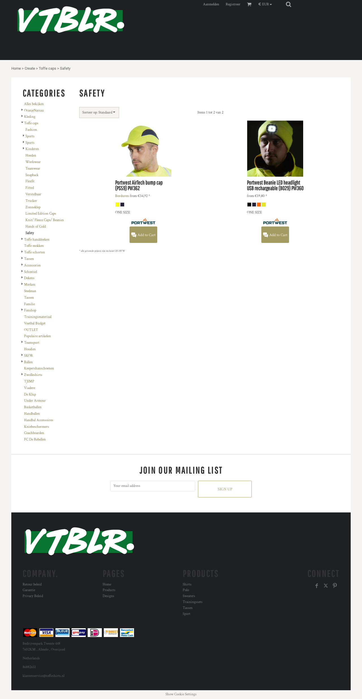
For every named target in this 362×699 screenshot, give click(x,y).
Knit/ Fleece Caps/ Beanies (44, 220)
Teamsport (31, 342)
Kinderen (32, 149)
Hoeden (30, 155)
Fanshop (30, 310)
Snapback (31, 175)
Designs (108, 596)
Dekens (29, 278)
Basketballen (33, 407)
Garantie (29, 590)
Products (109, 590)
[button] (266, 4)
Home (16, 68)
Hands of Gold (35, 226)
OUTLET (31, 330)
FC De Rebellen (35, 439)
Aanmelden (211, 4)
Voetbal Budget (35, 323)
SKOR (28, 355)
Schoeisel (30, 272)
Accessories (32, 265)
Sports (30, 136)
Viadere (29, 388)
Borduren (122, 196)
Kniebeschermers (36, 426)
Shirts (187, 584)
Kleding (29, 116)
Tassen (29, 258)
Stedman (30, 291)
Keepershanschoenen (39, 368)
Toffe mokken (34, 245)
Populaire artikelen (37, 336)
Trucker (31, 200)
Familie (29, 304)
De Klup (30, 394)
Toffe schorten (34, 252)
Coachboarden (34, 433)
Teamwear (32, 168)
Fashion (31, 129)
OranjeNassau (34, 110)
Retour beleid (32, 584)
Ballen (28, 362)
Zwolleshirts (33, 375)
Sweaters (189, 596)
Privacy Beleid (33, 596)
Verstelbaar (33, 194)
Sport (186, 614)
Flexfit (30, 181)
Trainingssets (192, 602)
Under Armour (35, 400)
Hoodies (30, 349)
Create (30, 68)
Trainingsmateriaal (37, 317)
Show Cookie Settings (181, 694)
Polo (186, 590)
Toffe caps (47, 68)
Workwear (33, 162)
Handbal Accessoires (38, 420)
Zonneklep (32, 207)
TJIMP (29, 381)
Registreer (233, 4)
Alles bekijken (34, 104)
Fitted (29, 187)
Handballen (32, 413)
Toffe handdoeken (36, 239)
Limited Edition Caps (40, 213)
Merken (29, 284)
